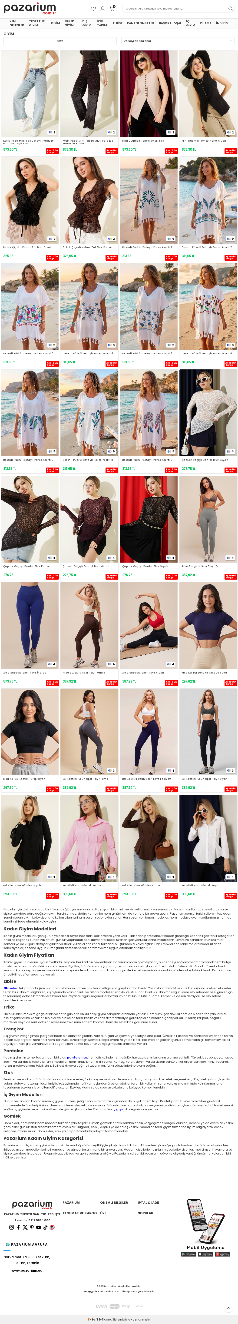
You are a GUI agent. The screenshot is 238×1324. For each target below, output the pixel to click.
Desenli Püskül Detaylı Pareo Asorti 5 (147, 353)
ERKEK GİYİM (69, 23)
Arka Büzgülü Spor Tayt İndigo (24, 672)
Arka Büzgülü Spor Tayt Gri (201, 566)
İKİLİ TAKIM (102, 23)
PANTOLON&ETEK (140, 23)
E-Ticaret (105, 1319)
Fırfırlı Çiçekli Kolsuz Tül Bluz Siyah (27, 247)
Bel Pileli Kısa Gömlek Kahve (141, 885)
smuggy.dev (91, 1291)
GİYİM (55, 23)
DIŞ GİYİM (86, 23)
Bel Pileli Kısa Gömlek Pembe (82, 885)
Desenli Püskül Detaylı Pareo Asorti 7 (28, 460)
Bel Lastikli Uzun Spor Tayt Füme (85, 779)
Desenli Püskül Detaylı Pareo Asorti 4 (88, 353)
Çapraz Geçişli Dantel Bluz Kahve (26, 566)
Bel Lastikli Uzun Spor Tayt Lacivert (147, 779)
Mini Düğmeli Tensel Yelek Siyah (204, 141)
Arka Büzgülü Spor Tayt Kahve (84, 672)
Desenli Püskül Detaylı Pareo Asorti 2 (207, 247)
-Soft (93, 1319)
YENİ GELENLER (17, 23)
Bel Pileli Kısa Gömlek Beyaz (201, 885)
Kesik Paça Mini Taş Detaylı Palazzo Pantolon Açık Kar (28, 142)
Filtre (60, 41)
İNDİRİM (222, 23)
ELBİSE (117, 23)
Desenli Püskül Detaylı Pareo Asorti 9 (147, 460)
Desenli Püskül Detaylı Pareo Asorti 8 (88, 460)
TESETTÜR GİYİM (37, 23)
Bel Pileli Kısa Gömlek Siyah (22, 885)
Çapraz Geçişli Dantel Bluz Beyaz (205, 460)
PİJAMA (206, 23)
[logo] (29, 8)
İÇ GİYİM (190, 23)
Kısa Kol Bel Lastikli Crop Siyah (24, 779)
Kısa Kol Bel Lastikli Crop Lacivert (205, 672)
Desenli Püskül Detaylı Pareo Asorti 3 (28, 353)
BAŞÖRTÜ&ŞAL (170, 23)
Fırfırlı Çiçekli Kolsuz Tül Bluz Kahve (87, 247)
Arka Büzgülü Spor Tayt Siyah (143, 672)
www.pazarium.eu (26, 1270)
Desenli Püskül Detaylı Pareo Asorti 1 (147, 247)
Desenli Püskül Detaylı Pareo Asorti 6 (207, 353)
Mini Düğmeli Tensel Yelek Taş (143, 141)
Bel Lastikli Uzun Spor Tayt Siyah (205, 779)
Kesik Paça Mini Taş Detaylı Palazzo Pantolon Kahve (88, 142)
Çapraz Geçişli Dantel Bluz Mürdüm (87, 566)
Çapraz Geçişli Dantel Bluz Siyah (145, 566)
